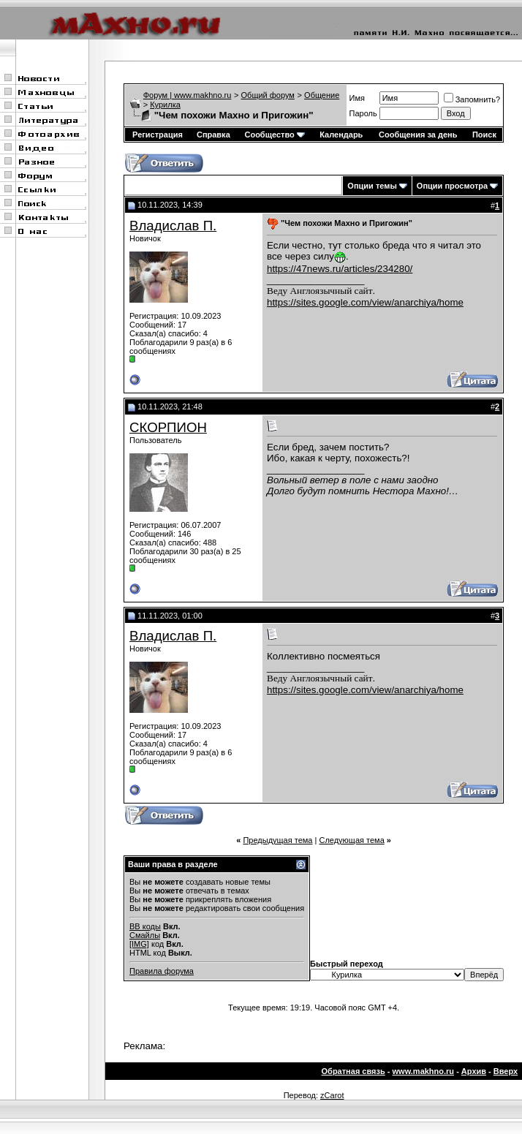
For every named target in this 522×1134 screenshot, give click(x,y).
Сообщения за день (418, 134)
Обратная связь (353, 1071)
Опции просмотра (452, 185)
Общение (321, 95)
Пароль (363, 113)
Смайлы (144, 935)
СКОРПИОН (168, 427)
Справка (213, 134)
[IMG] (139, 944)
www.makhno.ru (424, 1071)
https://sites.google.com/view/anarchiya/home (365, 302)
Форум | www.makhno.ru (187, 95)
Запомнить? (472, 99)
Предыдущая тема (277, 840)
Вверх (505, 1071)
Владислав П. (172, 225)
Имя (357, 98)
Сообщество (274, 134)
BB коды (145, 926)
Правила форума (161, 971)
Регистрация (157, 134)
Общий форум (268, 95)
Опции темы (371, 185)
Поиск (484, 134)
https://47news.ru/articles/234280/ (339, 268)
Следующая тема (351, 840)
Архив (473, 1071)
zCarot (332, 1095)
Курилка (165, 104)
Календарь (341, 134)
